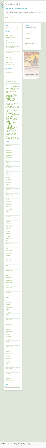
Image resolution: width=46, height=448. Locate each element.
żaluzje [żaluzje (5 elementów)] (18, 140)
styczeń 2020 (8, 238)
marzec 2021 (8, 216)
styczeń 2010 (8, 363)
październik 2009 (9, 366)
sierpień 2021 (8, 211)
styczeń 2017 (8, 290)
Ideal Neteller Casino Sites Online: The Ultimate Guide (11, 82)
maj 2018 (8, 268)
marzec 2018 (8, 272)
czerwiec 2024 (9, 175)
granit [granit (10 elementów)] (7, 100)
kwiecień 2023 (9, 187)
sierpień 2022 (8, 196)
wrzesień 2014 (9, 319)
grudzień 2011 (9, 349)
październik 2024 (9, 174)
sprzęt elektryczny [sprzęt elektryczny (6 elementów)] (10, 132)
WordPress (29, 43)
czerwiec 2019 (9, 250)
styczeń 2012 (8, 348)
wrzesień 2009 (9, 368)
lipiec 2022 (8, 197)
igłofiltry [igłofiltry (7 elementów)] (12, 100)
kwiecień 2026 (9, 145)
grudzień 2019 (9, 240)
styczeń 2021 (8, 219)
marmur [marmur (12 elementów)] (9, 106)
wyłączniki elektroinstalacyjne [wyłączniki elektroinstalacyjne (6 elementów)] (10, 136)
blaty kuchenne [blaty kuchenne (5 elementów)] (9, 86)
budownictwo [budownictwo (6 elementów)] (15, 88)
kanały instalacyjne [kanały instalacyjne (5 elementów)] (14, 103)
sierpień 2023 (8, 184)
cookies (4, 443)
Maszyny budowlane (10, 45)
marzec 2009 (8, 375)
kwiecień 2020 (9, 233)
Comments (29, 36)
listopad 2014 (8, 317)
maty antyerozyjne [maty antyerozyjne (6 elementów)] (9, 109)
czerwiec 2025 (9, 162)
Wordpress (28, 38)
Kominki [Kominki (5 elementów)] (11, 104)
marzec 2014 (8, 326)
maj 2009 (8, 373)
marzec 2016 (8, 302)
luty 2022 (8, 202)
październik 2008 (9, 380)
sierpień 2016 (8, 297)
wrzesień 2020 (9, 226)
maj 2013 (8, 334)
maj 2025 (8, 164)
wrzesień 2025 (9, 157)
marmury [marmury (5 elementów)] (7, 109)
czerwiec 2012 (9, 346)
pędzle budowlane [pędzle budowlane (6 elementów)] (9, 129)
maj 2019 (8, 251)
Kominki (18, 9)
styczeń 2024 (8, 182)
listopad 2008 (8, 378)
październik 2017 (9, 280)
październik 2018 (9, 260)
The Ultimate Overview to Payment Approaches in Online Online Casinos (12, 74)
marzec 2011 (8, 354)
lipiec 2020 (8, 228)
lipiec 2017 (8, 285)
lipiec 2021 (8, 213)
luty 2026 (8, 148)
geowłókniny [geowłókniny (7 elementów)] (9, 96)
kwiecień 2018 (9, 270)
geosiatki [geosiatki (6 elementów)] (8, 95)
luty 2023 (8, 189)
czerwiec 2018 (9, 267)
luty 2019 (8, 255)
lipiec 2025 (8, 160)
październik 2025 (9, 155)
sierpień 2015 (8, 309)
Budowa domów (9, 35)
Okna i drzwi (8, 57)
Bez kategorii (8, 33)
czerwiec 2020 (9, 229)
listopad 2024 (8, 172)
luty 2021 (8, 218)
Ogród (7, 54)
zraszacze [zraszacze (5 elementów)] (16, 138)
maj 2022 (8, 199)
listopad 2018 (8, 258)
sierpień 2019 (8, 246)
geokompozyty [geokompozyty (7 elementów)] (10, 94)
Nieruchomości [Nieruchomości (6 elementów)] (13, 113)
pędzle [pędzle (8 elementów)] (7, 129)
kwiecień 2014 (9, 324)
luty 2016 (8, 304)
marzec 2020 (8, 234)
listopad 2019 (8, 241)
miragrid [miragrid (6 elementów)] (15, 110)
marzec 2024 (8, 179)
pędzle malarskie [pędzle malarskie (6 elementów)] (10, 131)
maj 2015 (8, 312)
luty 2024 (8, 180)
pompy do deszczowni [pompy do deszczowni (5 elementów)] (11, 120)
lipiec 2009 (8, 370)
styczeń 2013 (8, 339)
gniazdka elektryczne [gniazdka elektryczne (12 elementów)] (10, 98)
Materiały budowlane (10, 47)
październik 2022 (9, 194)
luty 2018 (8, 273)
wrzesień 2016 (9, 295)
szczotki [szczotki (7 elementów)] (15, 133)
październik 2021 (9, 207)
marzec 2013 (8, 336)
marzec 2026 (8, 147)
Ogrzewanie (8, 55)
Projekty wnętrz (9, 62)
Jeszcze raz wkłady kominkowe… (16, 8)
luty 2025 (8, 169)
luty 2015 (8, 314)
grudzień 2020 (9, 221)
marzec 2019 (8, 253)
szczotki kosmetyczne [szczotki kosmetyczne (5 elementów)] (10, 134)
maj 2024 (8, 177)
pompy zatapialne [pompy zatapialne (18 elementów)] (11, 127)
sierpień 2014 (8, 321)
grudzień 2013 (9, 331)
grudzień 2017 (9, 277)
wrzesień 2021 (9, 209)
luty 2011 (8, 356)
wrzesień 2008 (9, 381)
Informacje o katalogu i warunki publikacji (12, 28)
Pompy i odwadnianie (10, 59)
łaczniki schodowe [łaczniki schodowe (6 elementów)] (10, 140)
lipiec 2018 (8, 265)
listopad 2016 (8, 294)
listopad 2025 (8, 153)
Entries (28, 35)
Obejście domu (9, 52)
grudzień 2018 (9, 256)
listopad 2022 (8, 192)
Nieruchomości (9, 50)
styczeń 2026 (8, 150)
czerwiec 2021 (9, 214)
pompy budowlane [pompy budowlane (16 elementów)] (11, 118)
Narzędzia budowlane (10, 49)
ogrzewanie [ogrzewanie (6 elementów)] (15, 114)
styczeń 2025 (8, 170)
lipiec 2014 (8, 322)
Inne (7, 40)
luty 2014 (8, 327)
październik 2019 (9, 243)
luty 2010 (8, 361)
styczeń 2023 (8, 191)
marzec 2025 (8, 167)
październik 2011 (9, 353)
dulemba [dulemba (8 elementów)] (8, 91)
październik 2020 (9, 224)
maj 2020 (8, 231)
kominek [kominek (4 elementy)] (7, 104)
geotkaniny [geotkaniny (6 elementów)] (14, 95)
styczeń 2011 (8, 358)
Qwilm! (36, 43)
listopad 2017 (8, 278)
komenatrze (9, 17)
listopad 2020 (8, 223)
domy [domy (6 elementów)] (14, 89)
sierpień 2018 (8, 263)
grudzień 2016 (9, 292)
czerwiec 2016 (9, 300)
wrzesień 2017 (9, 282)
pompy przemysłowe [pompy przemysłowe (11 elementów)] (11, 122)
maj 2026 (8, 143)
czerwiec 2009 (9, 371)
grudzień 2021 (9, 204)
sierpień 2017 (8, 283)
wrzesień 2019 (9, 245)
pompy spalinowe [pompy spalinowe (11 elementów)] (9, 124)
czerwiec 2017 (9, 287)
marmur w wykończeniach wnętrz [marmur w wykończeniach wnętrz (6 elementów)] (12, 107)
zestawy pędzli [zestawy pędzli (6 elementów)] (9, 138)
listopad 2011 (8, 351)
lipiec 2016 (8, 299)
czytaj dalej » (8, 14)
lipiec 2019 (8, 248)
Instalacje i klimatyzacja (10, 42)
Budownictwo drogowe (10, 37)
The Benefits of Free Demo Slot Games (12, 77)
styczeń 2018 (8, 275)
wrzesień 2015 (9, 307)
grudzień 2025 (9, 152)
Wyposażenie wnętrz (10, 64)
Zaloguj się (28, 33)
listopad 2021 (8, 206)
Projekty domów (9, 60)
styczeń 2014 (8, 329)
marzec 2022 (8, 201)
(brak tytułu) (8, 70)
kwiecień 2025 (9, 165)
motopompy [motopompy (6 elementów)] (8, 112)
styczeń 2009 (8, 376)
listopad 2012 (8, 341)
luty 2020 (8, 236)
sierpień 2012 (8, 344)
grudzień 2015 (9, 305)
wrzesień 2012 (9, 343)
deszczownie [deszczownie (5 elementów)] (8, 89)
